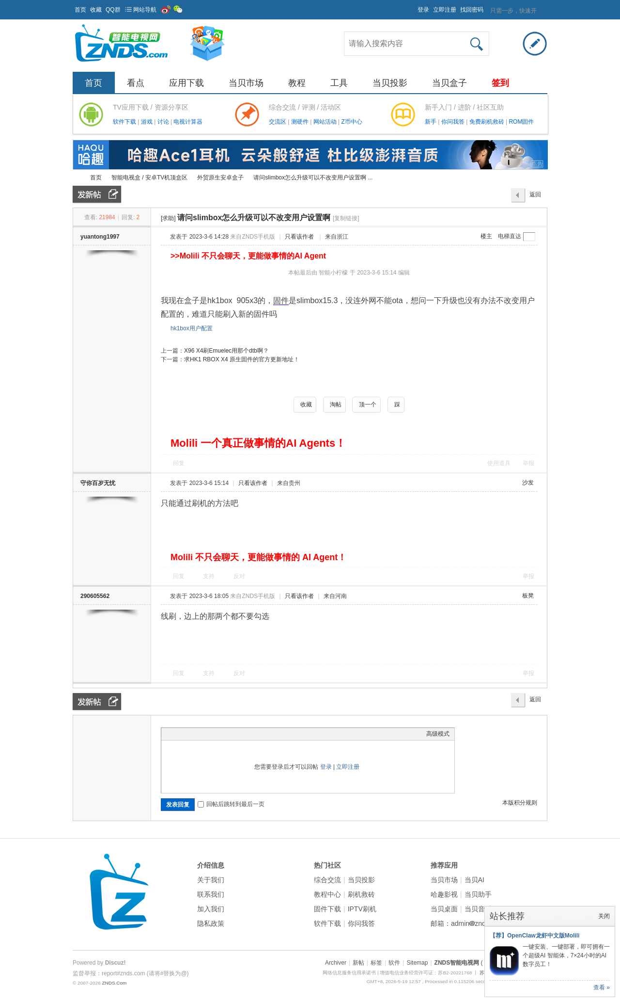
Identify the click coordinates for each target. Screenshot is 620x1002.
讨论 (163, 121)
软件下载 (125, 121)
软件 (394, 962)
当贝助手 (478, 894)
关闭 (604, 916)
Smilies (239, 734)
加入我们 (210, 909)
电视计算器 (187, 121)
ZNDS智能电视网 (76, 178)
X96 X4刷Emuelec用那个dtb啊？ (226, 350)
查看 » (601, 987)
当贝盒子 (449, 83)
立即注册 (444, 9)
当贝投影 (389, 83)
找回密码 (471, 9)
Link (202, 734)
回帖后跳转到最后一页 (231, 804)
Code (227, 734)
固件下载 (327, 909)
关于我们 (210, 880)
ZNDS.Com (114, 983)
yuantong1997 (100, 236)
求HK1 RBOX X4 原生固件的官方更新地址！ (241, 359)
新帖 (358, 962)
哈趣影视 (444, 894)
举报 (528, 463)
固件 (281, 300)
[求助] (168, 218)
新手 (431, 121)
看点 (135, 83)
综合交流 (327, 880)
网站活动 (325, 121)
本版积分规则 (519, 802)
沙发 (528, 482)
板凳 (528, 595)
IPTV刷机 (362, 909)
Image (190, 734)
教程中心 (327, 894)
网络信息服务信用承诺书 (349, 972)
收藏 (96, 9)
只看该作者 (299, 236)
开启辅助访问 (413, 6)
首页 (80, 9)
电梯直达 (509, 236)
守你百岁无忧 (97, 483)
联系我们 (210, 894)
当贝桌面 (444, 909)
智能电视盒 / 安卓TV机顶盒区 (149, 177)
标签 (376, 962)
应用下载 (186, 83)
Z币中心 (351, 121)
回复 (179, 463)
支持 (209, 576)
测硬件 (300, 121)
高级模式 (438, 733)
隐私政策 (210, 923)
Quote (214, 734)
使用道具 (499, 463)
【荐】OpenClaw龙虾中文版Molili (534, 935)
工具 (339, 83)
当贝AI (474, 880)
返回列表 (535, 197)
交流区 (277, 121)
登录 (423, 9)
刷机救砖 (361, 894)
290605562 (94, 596)
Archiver (335, 962)
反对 (239, 576)
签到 (500, 83)
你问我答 (453, 121)
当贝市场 (246, 83)
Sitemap (417, 962)
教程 (297, 83)
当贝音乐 (478, 909)
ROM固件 (521, 121)
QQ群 (113, 9)
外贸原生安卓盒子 (220, 177)
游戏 (147, 121)
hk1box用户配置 (191, 328)
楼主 (486, 236)
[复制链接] (346, 218)
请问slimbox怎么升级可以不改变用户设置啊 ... (312, 177)
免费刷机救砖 (487, 121)
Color (178, 734)
